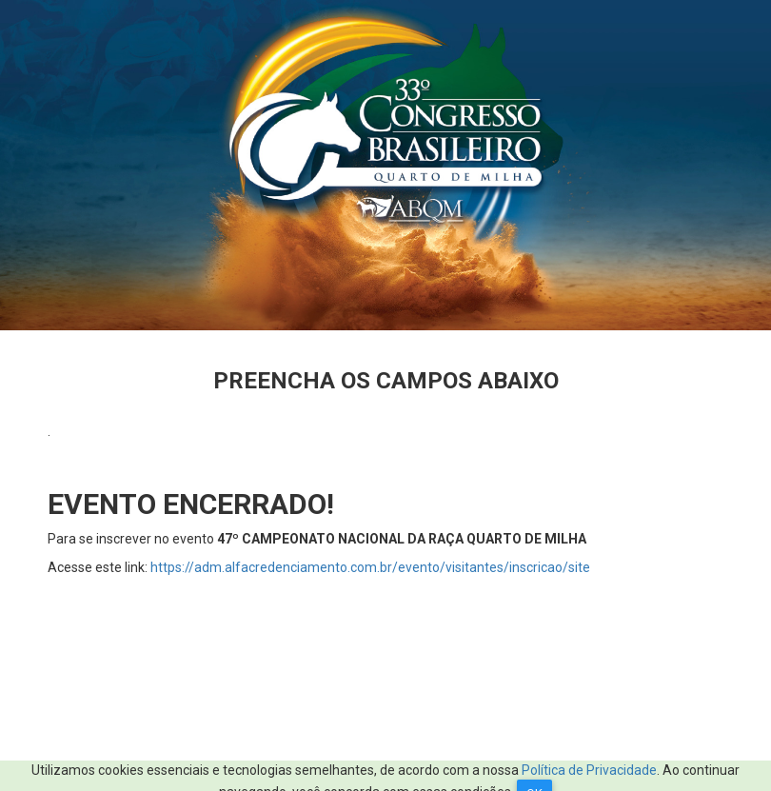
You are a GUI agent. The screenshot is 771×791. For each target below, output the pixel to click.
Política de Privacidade (589, 770)
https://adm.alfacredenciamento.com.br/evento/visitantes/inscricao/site (370, 567)
